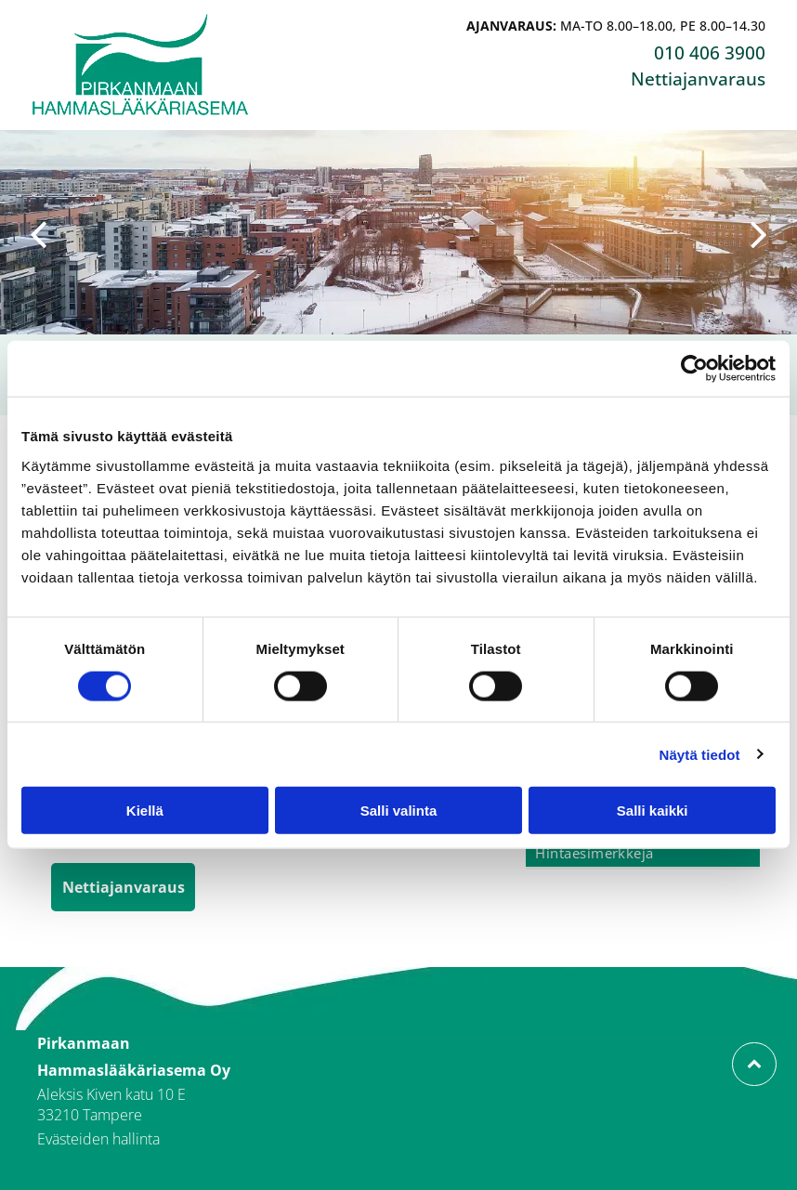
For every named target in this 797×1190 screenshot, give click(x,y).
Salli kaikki (652, 810)
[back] (38, 232)
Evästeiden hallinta (98, 1139)
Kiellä (144, 810)
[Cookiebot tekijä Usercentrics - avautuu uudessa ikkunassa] (694, 369)
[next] (759, 232)
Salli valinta (399, 810)
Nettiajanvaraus (698, 79)
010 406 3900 (709, 53)
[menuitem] (643, 854)
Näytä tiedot (700, 754)
